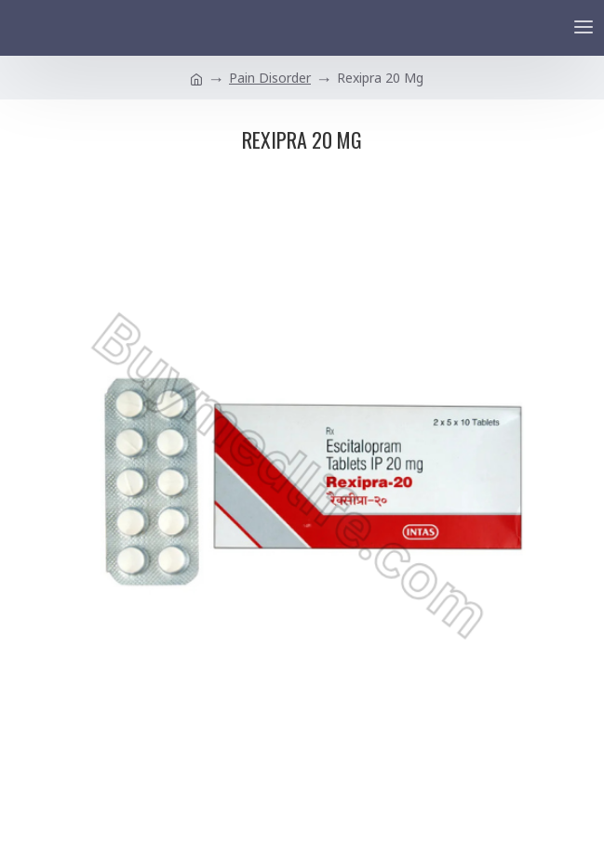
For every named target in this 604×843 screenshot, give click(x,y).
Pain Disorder (270, 77)
